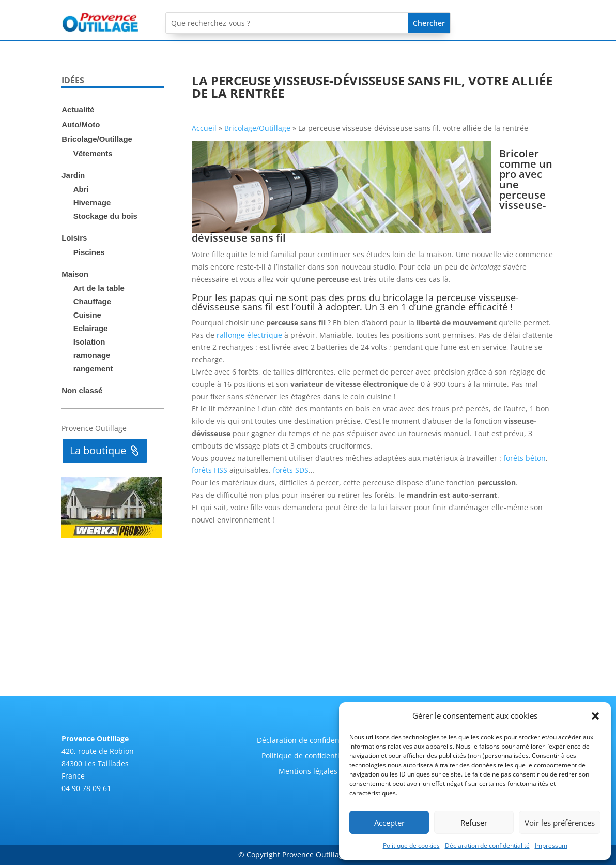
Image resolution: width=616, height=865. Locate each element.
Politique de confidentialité (308, 756)
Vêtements (93, 153)
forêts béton (524, 458)
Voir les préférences (560, 822)
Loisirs (74, 237)
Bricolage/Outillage (96, 139)
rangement (93, 368)
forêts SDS (291, 470)
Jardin (73, 175)
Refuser (473, 822)
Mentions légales (308, 772)
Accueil (204, 128)
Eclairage (90, 328)
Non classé (81, 390)
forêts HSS (209, 470)
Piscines (89, 252)
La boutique (98, 450)
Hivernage (92, 202)
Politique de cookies (411, 845)
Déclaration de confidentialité (487, 845)
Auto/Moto (80, 124)
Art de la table (99, 288)
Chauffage (92, 301)
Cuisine (87, 314)
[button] (595, 716)
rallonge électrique (249, 335)
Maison (74, 274)
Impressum (551, 845)
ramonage (92, 355)
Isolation (89, 341)
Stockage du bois (105, 216)
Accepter (389, 822)
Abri (81, 189)
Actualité (77, 109)
